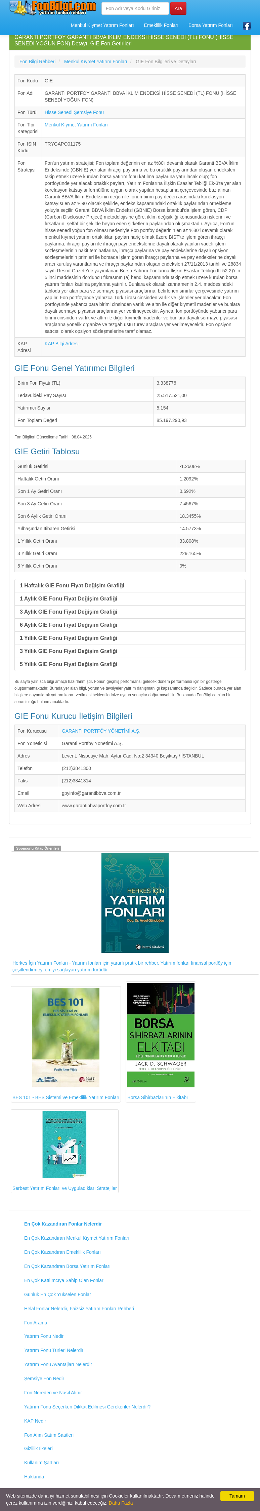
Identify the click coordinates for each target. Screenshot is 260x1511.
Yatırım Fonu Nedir (43, 1336)
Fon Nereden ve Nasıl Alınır (53, 1392)
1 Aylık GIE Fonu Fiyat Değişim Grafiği (68, 599)
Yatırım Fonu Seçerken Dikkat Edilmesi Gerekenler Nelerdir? (87, 1406)
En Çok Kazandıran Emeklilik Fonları (62, 1252)
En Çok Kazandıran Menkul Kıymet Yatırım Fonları (76, 1238)
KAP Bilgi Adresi (62, 343)
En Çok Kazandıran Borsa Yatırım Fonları (67, 1266)
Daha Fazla (121, 1503)
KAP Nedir (35, 1421)
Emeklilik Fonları (161, 25)
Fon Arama (35, 1322)
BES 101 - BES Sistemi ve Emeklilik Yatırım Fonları (65, 1044)
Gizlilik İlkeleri (38, 1448)
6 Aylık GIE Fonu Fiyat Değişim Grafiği (68, 625)
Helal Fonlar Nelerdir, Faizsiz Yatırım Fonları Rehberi (79, 1308)
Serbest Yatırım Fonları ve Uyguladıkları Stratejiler (64, 1151)
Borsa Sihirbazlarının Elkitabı (160, 1041)
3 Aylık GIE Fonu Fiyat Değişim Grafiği (68, 612)
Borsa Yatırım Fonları (210, 25)
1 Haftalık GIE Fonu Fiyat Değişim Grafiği (72, 585)
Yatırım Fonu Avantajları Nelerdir (58, 1364)
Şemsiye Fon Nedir (44, 1378)
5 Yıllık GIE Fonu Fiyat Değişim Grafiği (68, 664)
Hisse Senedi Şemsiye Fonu (74, 112)
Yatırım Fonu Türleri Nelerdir (53, 1350)
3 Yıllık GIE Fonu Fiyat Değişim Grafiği (68, 651)
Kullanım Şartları (41, 1462)
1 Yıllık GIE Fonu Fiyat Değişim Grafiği (68, 638)
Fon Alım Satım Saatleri (49, 1435)
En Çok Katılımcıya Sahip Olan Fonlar (63, 1280)
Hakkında (34, 1476)
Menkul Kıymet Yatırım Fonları (102, 25)
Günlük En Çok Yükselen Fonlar (57, 1294)
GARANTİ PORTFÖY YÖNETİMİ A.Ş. (101, 731)
